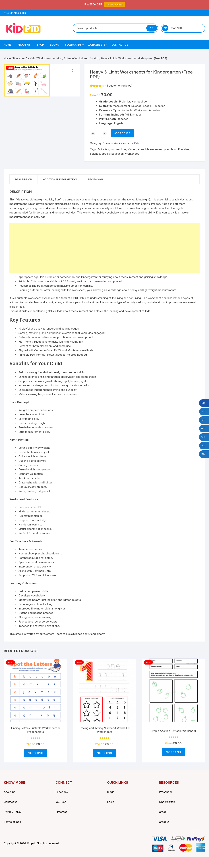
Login (110, 802)
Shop (40, 44)
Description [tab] (23, 179)
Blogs (110, 792)
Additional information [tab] (60, 179)
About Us (24, 44)
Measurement (154, 149)
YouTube (60, 802)
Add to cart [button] (36, 753)
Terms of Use (12, 822)
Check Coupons (114, 4)
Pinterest (61, 812)
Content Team (53, 634)
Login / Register (15, 13)
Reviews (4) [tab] (95, 179)
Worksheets (98, 44)
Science (95, 153)
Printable (183, 149)
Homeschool (118, 149)
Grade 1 (163, 812)
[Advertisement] (104, 248)
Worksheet (132, 153)
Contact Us (119, 44)
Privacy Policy (12, 812)
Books (56, 44)
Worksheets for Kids (49, 58)
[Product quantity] (99, 133)
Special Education (113, 153)
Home (7, 44)
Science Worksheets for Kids (81, 58)
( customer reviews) (118, 85)
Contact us (10, 802)
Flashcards (74, 44)
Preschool (165, 792)
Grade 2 (164, 822)
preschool (170, 149)
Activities (103, 149)
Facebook (61, 792)
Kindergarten (136, 149)
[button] (73, 70)
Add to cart (122, 133)
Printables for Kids (24, 58)
